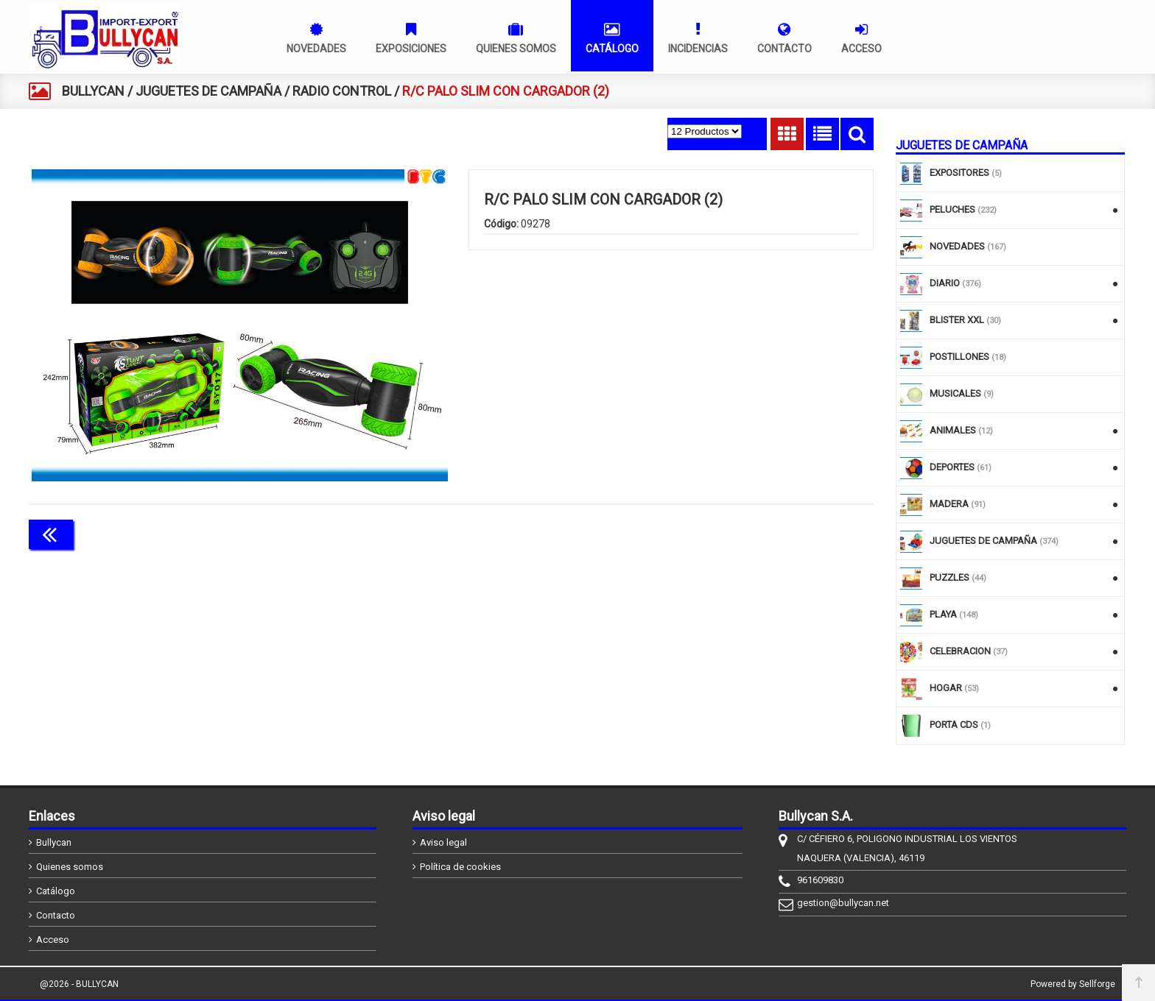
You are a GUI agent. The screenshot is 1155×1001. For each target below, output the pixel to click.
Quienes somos (69, 866)
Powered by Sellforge (1073, 984)
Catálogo (55, 890)
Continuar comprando (808, 533)
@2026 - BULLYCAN (79, 984)
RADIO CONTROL (341, 91)
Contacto (55, 915)
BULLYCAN (93, 91)
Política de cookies (460, 866)
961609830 (820, 879)
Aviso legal (443, 842)
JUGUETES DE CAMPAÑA (208, 91)
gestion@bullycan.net (843, 902)
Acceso (52, 939)
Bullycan (53, 842)
